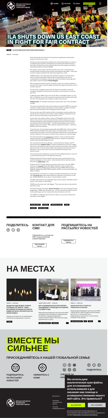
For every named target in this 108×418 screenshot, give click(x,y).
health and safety (45, 323)
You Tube (74, 365)
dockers (45, 204)
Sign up (15, 368)
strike (66, 204)
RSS (74, 369)
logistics (55, 323)
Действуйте (88, 3)
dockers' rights (35, 204)
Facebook (69, 365)
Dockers (33, 208)
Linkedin (64, 369)
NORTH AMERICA (43, 208)
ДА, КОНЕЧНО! (76, 405)
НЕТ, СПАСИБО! (96, 405)
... (67, 323)
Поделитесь (18, 224)
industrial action (57, 204)
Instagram (69, 369)
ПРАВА (90, 321)
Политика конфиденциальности (58, 407)
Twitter (64, 365)
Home (8, 50)
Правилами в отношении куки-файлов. (85, 415)
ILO (85, 321)
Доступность (56, 396)
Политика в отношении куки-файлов (57, 402)
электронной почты (39, 245)
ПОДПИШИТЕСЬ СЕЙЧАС (68, 241)
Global (9, 321)
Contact (42, 368)
